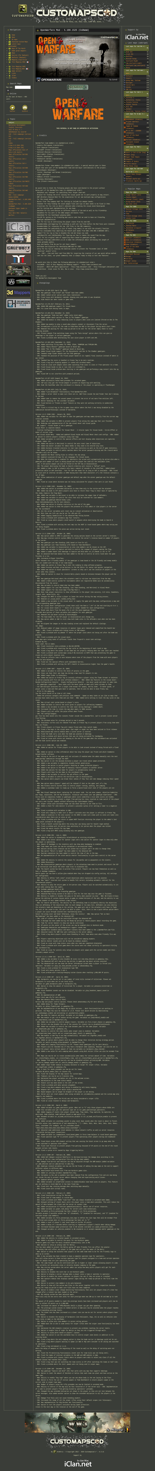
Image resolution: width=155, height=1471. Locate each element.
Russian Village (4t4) (134, 209)
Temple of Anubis (132, 161)
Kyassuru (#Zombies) (133, 238)
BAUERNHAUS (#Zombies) (134, 119)
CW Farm (129, 211)
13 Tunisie (130, 223)
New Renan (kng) (132, 166)
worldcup (129, 259)
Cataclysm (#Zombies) (134, 242)
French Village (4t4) (134, 216)
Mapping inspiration (19, 60)
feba (127, 214)
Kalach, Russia (131, 104)
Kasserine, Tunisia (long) (136, 111)
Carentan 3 (130, 98)
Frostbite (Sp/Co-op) (134, 181)
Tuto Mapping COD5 (18, 66)
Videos (14, 78)
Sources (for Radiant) (20, 55)
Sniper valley (131, 261)
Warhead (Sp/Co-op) (133, 179)
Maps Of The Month (18, 48)
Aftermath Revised (133, 254)
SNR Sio (129, 89)
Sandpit (129, 109)
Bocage (128, 256)
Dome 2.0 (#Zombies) (133, 240)
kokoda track (131, 218)
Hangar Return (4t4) (133, 195)
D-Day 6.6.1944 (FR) (16, 148)
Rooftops (129, 56)
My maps (14, 39)
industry (129, 232)
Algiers (129, 78)
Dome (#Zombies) (132, 244)
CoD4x (11, 143)
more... (129, 49)
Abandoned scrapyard (133, 228)
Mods (13, 53)
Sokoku (128, 87)
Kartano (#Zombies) (133, 140)
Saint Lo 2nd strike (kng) (136, 152)
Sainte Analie (131, 164)
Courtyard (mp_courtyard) (135, 65)
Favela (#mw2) (131, 197)
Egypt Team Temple (133, 157)
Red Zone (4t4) (131, 204)
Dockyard (129, 76)
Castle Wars (130, 85)
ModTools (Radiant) (19, 57)
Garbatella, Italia (133, 100)
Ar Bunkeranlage (132, 263)
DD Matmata (130, 230)
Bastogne (129, 83)
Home (13, 35)
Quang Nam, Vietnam (133, 80)
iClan (14, 75)
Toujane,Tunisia (132, 102)
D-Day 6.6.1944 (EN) (16, 145)
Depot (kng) (130, 155)
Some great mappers (19, 51)
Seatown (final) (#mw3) (134, 199)
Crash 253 (129, 54)
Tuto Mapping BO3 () (20, 69)
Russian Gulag (131, 59)
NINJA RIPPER (13, 197)
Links (14, 73)
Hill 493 (129, 107)
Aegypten (129, 159)
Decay (128, 68)
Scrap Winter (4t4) (133, 202)
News (13, 37)
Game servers (16, 71)
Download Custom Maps (20, 42)
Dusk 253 (129, 52)
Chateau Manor (131, 226)
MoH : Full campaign (16, 195)
